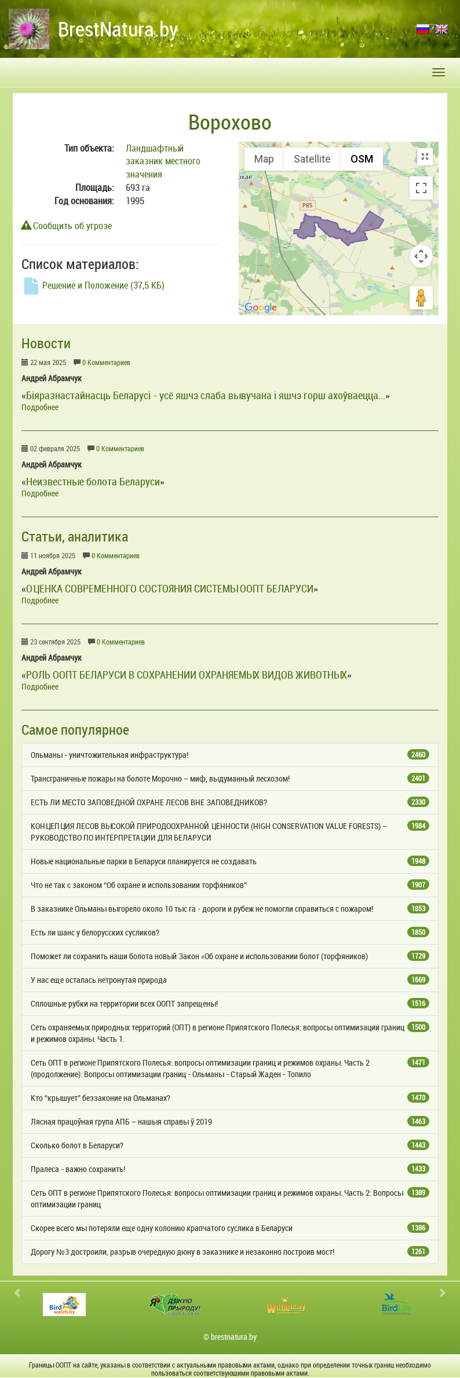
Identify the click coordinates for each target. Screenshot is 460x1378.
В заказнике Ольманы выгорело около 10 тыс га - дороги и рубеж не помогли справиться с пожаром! (230, 908)
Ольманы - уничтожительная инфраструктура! (230, 754)
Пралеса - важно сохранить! (230, 1168)
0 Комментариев (106, 362)
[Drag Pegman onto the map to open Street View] (421, 298)
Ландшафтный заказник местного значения (163, 161)
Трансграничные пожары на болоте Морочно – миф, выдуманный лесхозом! (230, 778)
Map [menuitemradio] (264, 159)
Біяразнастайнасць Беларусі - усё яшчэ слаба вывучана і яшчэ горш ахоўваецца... (205, 395)
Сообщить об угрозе (66, 225)
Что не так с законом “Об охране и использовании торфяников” (230, 884)
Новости (46, 343)
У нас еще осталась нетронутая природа (230, 979)
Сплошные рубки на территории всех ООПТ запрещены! (230, 1003)
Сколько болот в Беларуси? (230, 1145)
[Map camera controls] (421, 256)
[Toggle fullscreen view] (421, 188)
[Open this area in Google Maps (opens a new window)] (261, 307)
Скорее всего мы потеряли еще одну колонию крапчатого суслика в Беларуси (230, 1227)
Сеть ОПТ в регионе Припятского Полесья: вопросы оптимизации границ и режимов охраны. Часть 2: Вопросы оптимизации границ (230, 1198)
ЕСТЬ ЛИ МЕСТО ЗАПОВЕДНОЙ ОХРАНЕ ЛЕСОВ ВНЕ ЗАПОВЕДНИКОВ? (230, 802)
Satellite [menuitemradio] (312, 159)
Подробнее (40, 406)
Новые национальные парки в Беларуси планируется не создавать (230, 861)
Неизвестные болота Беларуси (93, 481)
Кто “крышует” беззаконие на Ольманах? (230, 1097)
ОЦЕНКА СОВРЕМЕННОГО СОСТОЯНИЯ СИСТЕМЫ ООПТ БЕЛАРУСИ (169, 588)
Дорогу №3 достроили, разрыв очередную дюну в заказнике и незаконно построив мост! (230, 1251)
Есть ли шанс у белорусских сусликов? (230, 932)
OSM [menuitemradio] (362, 159)
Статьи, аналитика (74, 536)
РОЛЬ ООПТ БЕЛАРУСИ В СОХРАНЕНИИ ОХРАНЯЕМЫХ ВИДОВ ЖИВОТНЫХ (186, 674)
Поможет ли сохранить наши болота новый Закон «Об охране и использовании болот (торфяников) (230, 955)
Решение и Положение (93, 285)
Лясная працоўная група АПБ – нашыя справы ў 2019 (230, 1121)
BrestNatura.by (118, 28)
